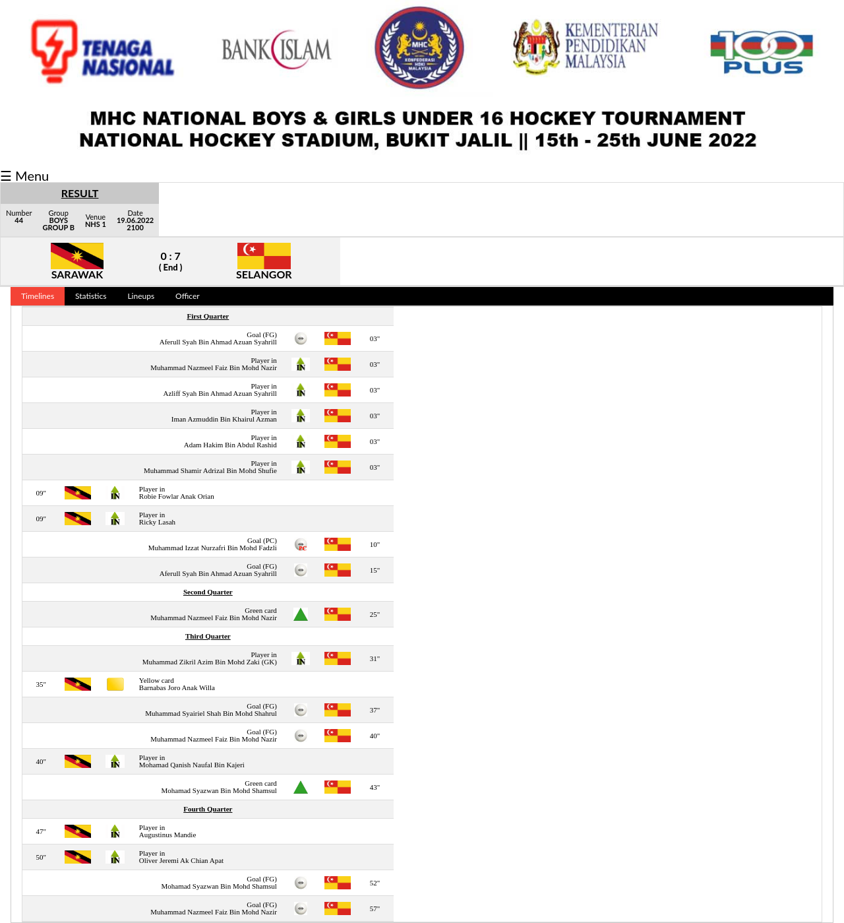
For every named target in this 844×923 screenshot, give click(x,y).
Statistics (90, 296)
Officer (187, 296)
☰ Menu (24, 175)
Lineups (140, 296)
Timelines (37, 296)
